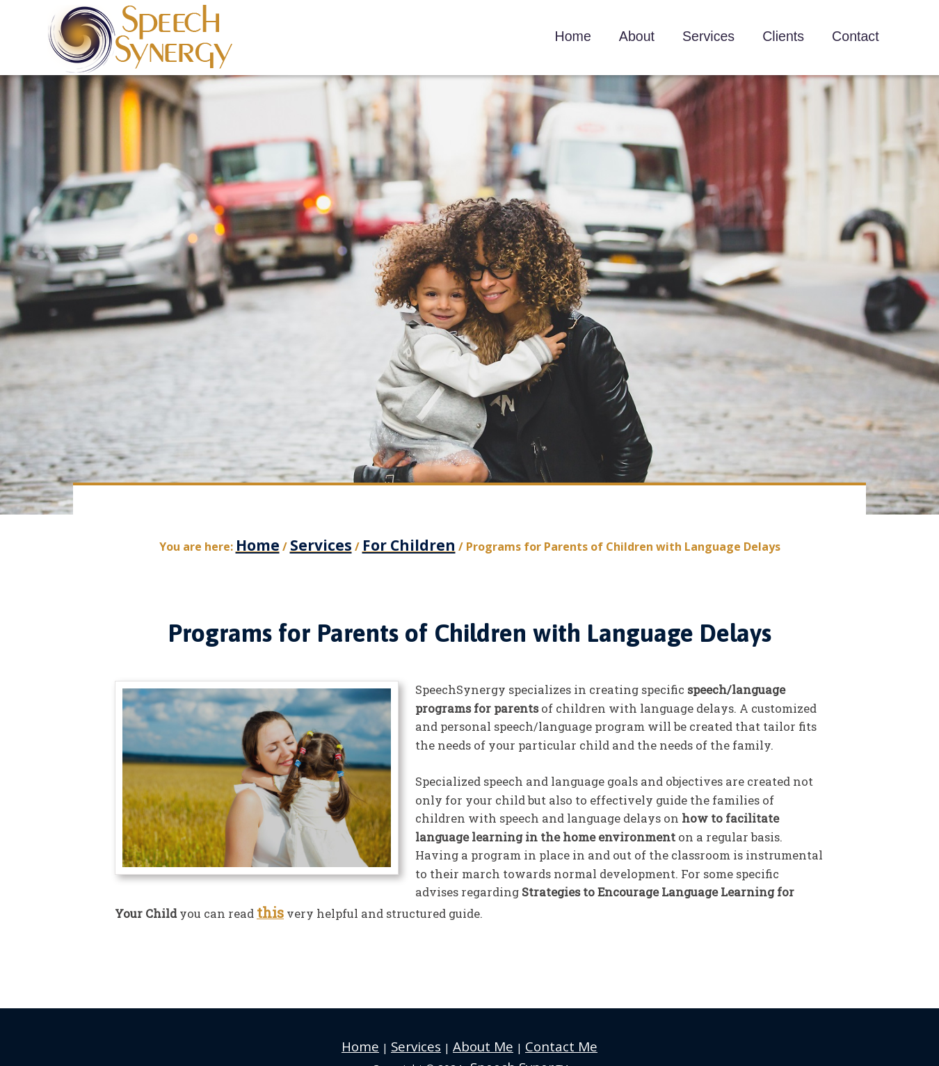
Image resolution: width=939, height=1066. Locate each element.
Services (425, 1035)
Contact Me (548, 1035)
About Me (483, 1035)
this (268, 905)
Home (377, 1035)
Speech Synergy (140, 39)
